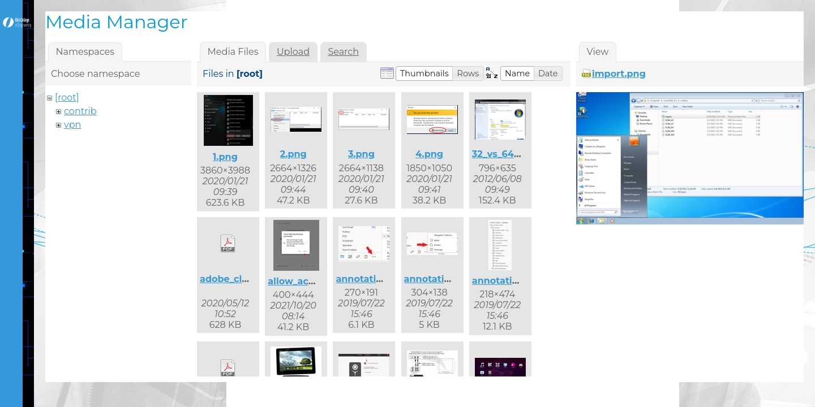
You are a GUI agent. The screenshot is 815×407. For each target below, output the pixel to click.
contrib (80, 111)
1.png (225, 156)
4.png (429, 154)
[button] (424, 73)
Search (343, 51)
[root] (67, 97)
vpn (72, 124)
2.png (293, 154)
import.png (619, 73)
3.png (361, 154)
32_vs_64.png (503, 154)
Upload (293, 51)
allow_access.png (309, 281)
